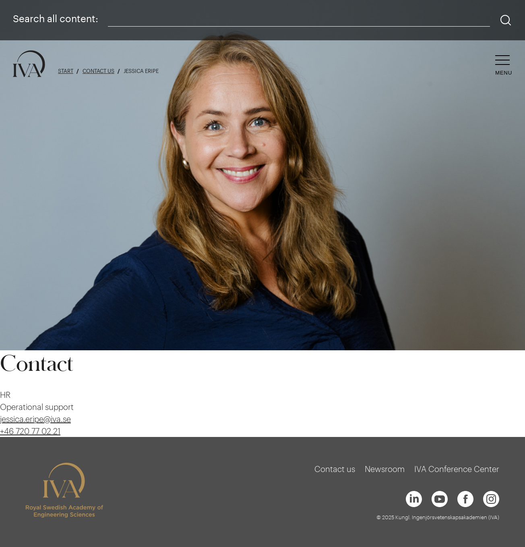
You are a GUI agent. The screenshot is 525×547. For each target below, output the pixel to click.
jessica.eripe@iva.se (35, 419)
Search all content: (55, 18)
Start (65, 71)
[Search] (506, 20)
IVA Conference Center (456, 469)
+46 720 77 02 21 (30, 431)
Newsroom (385, 469)
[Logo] (29, 64)
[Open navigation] (503, 65)
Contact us (98, 71)
